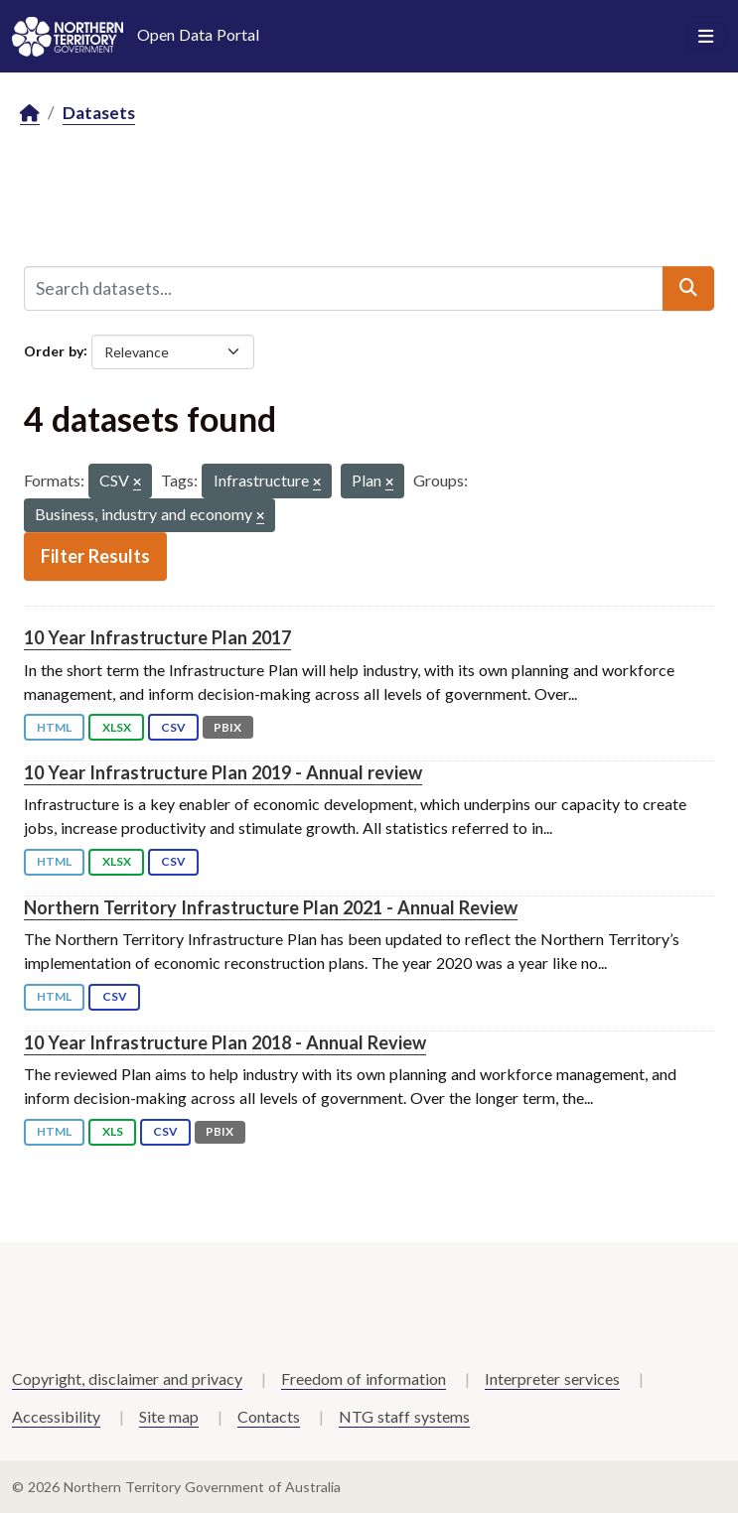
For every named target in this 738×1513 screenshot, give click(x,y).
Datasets (99, 112)
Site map (169, 1416)
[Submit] (688, 288)
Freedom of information (363, 1378)
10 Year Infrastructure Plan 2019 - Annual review (223, 772)
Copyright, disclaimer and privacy (127, 1378)
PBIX (227, 727)
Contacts (268, 1416)
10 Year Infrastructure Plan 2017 (157, 637)
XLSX (116, 727)
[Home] (30, 113)
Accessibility (56, 1416)
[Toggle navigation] (705, 37)
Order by (53, 350)
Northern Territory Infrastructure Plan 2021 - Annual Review (270, 907)
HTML (54, 727)
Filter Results (95, 556)
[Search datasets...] (344, 288)
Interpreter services (552, 1378)
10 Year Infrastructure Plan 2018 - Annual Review (225, 1042)
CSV (173, 727)
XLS (112, 1131)
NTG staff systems (404, 1416)
